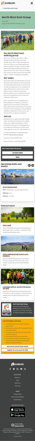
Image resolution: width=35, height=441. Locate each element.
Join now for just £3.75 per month (17, 346)
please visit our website (16, 135)
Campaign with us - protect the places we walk (17, 287)
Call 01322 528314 (17, 153)
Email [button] (17, 157)
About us (17, 377)
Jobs (17, 380)
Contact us (17, 383)
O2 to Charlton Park (10, 187)
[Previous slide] (29, 165)
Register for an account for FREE (17, 350)
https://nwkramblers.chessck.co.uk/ (13, 23)
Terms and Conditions (17, 397)
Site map (17, 386)
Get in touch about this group (11, 148)
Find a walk (7, 225)
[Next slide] (32, 165)
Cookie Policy (17, 399)
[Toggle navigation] (32, 3)
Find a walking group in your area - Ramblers (16, 255)
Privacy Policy (17, 394)
